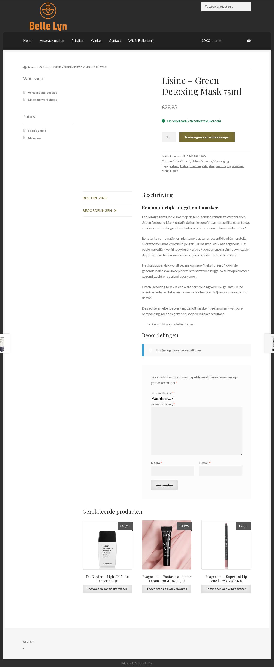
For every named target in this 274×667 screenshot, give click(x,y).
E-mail (205, 463)
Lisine (195, 161)
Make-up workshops (42, 99)
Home (27, 40)
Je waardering (162, 393)
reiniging (208, 166)
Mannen (206, 161)
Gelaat (43, 67)
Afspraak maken (52, 40)
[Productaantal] (169, 137)
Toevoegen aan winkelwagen (207, 137)
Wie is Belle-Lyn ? (141, 40)
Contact (115, 40)
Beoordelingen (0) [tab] (100, 210)
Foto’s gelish (37, 130)
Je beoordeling (163, 404)
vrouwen (238, 166)
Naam (156, 463)
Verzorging (221, 161)
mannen (195, 166)
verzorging (223, 166)
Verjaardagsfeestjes (42, 92)
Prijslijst (77, 40)
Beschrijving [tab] (95, 198)
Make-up (34, 138)
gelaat (174, 166)
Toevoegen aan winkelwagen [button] (107, 589)
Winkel (96, 40)
